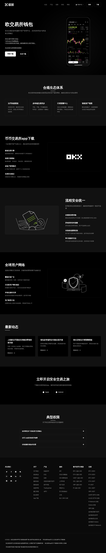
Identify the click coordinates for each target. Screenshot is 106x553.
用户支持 (62, 485)
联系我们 (36, 478)
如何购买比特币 (93, 515)
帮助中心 (62, 488)
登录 (89, 4)
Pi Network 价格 (93, 501)
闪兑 (45, 474)
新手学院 (46, 485)
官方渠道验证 (63, 491)
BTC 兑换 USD (77, 471)
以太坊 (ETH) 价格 (94, 498)
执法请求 (36, 495)
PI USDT (91, 485)
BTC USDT (92, 478)
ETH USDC (92, 474)
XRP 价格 (91, 508)
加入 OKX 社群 (63, 498)
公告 (60, 495)
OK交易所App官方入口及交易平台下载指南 (54, 539)
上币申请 (62, 481)
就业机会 (36, 474)
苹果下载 (10, 54)
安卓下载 (23, 54)
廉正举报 (36, 491)
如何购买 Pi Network (95, 525)
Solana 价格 (92, 505)
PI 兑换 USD (76, 488)
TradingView (48, 488)
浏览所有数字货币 (49, 481)
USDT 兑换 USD (78, 478)
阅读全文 (11, 353)
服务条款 (36, 481)
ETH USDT (92, 481)
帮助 (68, 4)
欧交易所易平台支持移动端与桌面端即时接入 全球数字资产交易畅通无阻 (24, 543)
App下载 (36, 498)
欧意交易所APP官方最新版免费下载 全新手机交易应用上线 (26, 539)
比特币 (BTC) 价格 (94, 495)
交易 (45, 478)
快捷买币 (46, 471)
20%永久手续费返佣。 (12, 41)
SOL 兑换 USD (77, 481)
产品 (51, 4)
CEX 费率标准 (63, 478)
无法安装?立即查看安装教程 (13, 48)
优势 (57, 4)
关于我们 (36, 471)
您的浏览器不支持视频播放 (78, 42)
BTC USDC (92, 471)
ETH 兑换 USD (77, 474)
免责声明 (36, 488)
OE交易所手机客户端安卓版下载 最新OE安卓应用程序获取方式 (22, 547)
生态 (45, 4)
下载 (97, 4)
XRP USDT (92, 491)
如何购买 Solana (93, 522)
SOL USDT (92, 488)
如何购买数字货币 (94, 512)
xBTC (45, 491)
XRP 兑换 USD (77, 485)
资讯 (62, 4)
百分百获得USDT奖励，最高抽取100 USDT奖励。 (21, 43)
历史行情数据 (63, 474)
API (60, 471)
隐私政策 (36, 485)
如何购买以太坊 (93, 518)
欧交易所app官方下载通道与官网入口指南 (56, 543)
